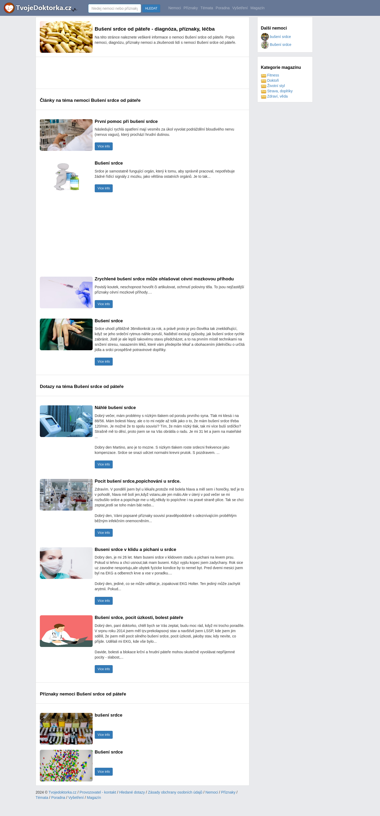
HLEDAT (151, 8)
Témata (207, 8)
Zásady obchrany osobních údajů (175, 792)
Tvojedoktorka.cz (63, 792)
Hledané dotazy (132, 792)
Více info (104, 146)
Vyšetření (240, 8)
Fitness (270, 75)
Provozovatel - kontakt (98, 792)
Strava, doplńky (277, 91)
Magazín (257, 8)
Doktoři (270, 80)
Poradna (223, 8)
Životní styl (273, 86)
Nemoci (174, 8)
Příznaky (190, 8)
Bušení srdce (276, 44)
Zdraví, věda (274, 96)
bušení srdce (276, 37)
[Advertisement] (136, 73)
